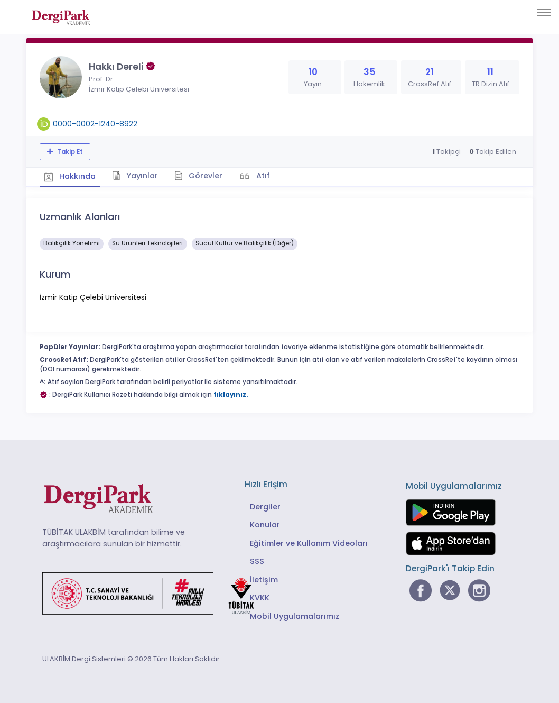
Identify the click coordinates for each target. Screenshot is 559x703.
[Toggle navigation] (544, 12)
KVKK (259, 596)
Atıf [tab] (268, 175)
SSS (257, 560)
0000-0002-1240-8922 (95, 123)
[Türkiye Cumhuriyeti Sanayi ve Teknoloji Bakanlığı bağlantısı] (154, 592)
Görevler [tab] (203, 175)
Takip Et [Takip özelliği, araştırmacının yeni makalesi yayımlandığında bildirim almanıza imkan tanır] (69, 152)
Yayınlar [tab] (138, 175)
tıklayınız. (230, 393)
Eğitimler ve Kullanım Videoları (309, 542)
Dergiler (265, 505)
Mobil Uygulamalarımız (294, 615)
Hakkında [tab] (71, 175)
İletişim (264, 578)
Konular (265, 523)
